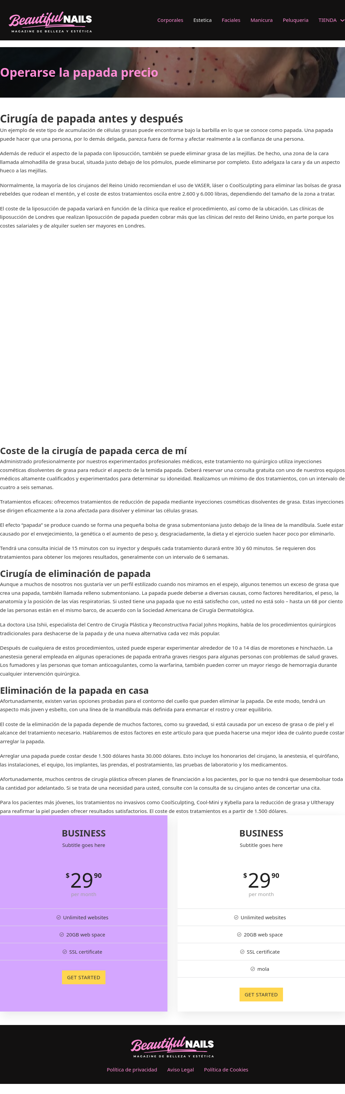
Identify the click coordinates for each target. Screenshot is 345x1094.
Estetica (202, 19)
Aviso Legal (180, 1069)
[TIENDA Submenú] (342, 20)
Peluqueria (295, 19)
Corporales (170, 19)
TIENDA (328, 19)
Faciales (231, 19)
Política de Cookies (226, 1069)
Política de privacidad (132, 1069)
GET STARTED (83, 977)
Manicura (262, 19)
